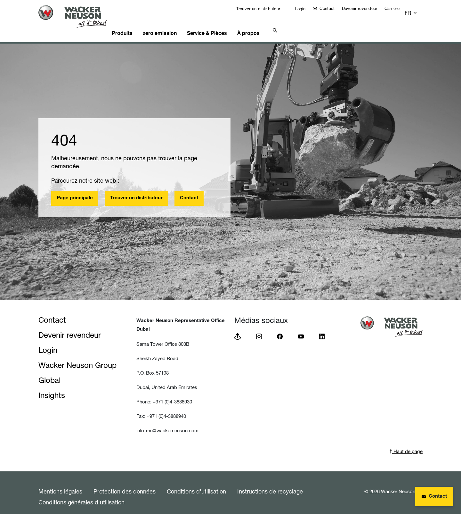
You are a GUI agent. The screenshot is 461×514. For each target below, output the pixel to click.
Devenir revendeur (364, 8)
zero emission (174, 24)
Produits (133, 24)
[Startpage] (77, 16)
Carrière (396, 8)
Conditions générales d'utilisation (81, 494)
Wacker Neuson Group (77, 357)
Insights (51, 387)
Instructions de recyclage (270, 483)
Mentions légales (60, 483)
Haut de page (406, 443)
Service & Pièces (225, 24)
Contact (331, 8)
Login (304, 8)
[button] (417, 10)
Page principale (75, 190)
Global (49, 372)
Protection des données (124, 483)
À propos (270, 24)
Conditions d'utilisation (196, 483)
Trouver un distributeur (262, 8)
